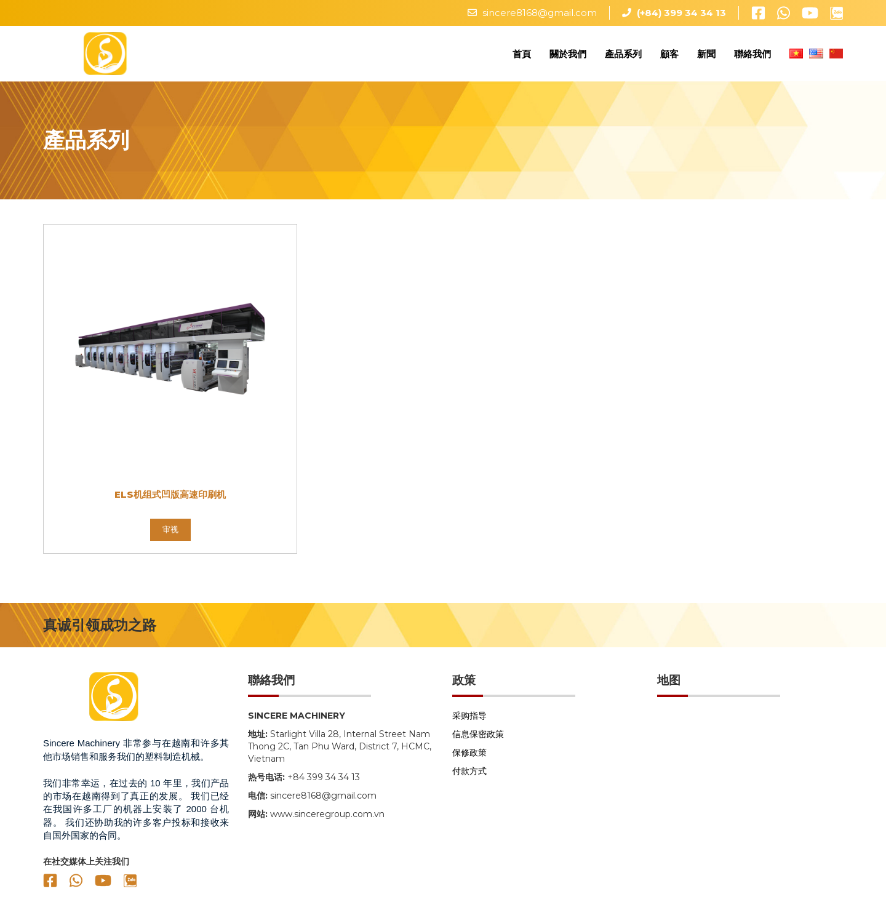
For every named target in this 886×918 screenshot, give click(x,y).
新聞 (706, 56)
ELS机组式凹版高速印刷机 (170, 500)
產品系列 (623, 56)
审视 (170, 535)
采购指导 (469, 721)
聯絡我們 (752, 56)
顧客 (669, 56)
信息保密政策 (478, 740)
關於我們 (567, 56)
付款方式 (469, 777)
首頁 (522, 56)
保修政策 (469, 758)
